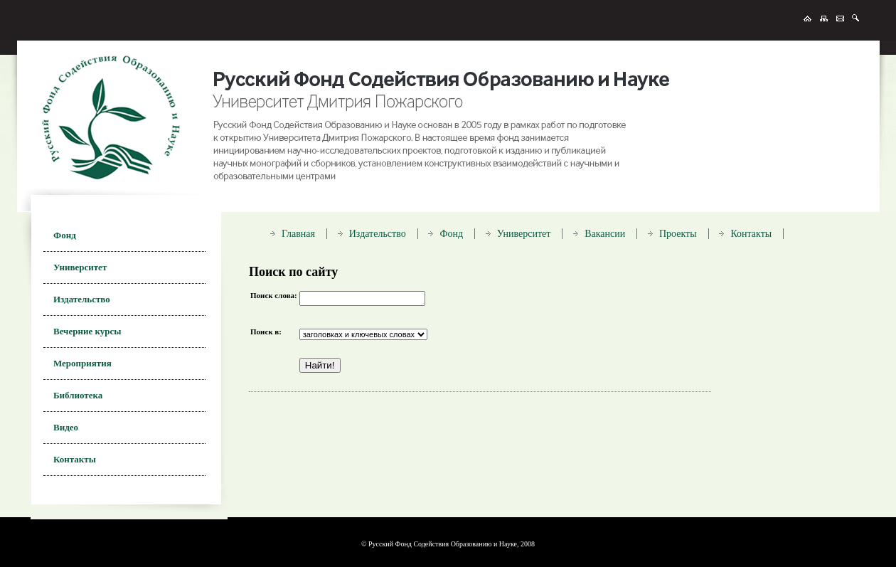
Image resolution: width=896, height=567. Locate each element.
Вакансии (605, 233)
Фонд (64, 235)
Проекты (678, 233)
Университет (80, 267)
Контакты (74, 459)
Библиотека (77, 395)
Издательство (81, 299)
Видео (65, 427)
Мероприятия (82, 363)
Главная (298, 233)
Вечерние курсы (87, 331)
